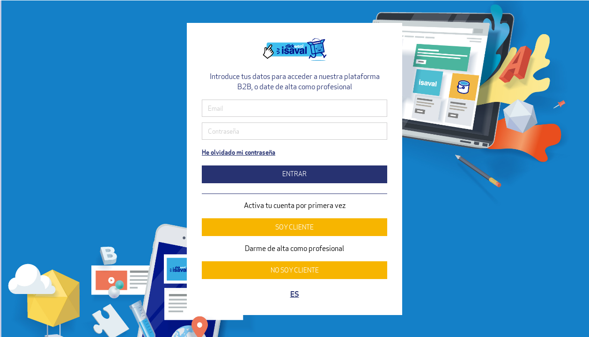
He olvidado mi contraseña (238, 152)
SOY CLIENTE (294, 226)
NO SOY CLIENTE (295, 269)
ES (294, 294)
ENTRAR (294, 173)
